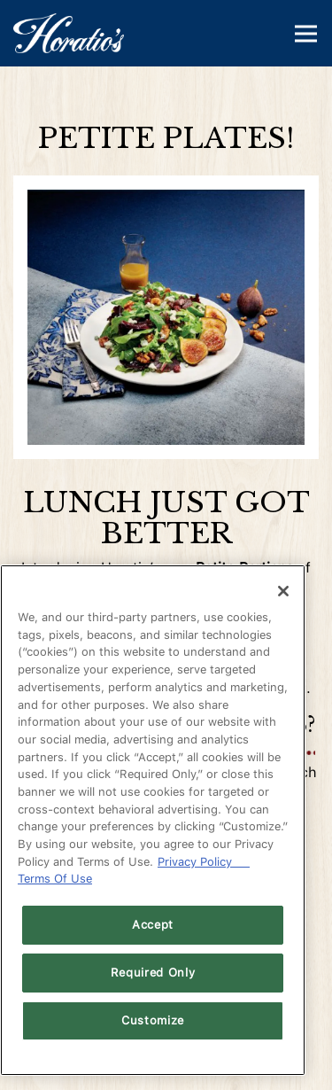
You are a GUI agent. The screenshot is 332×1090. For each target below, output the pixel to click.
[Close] (283, 591)
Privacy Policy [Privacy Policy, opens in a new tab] (204, 861)
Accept (153, 924)
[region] (152, 820)
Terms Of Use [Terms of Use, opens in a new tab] (55, 878)
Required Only (153, 972)
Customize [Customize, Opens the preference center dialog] (152, 1020)
